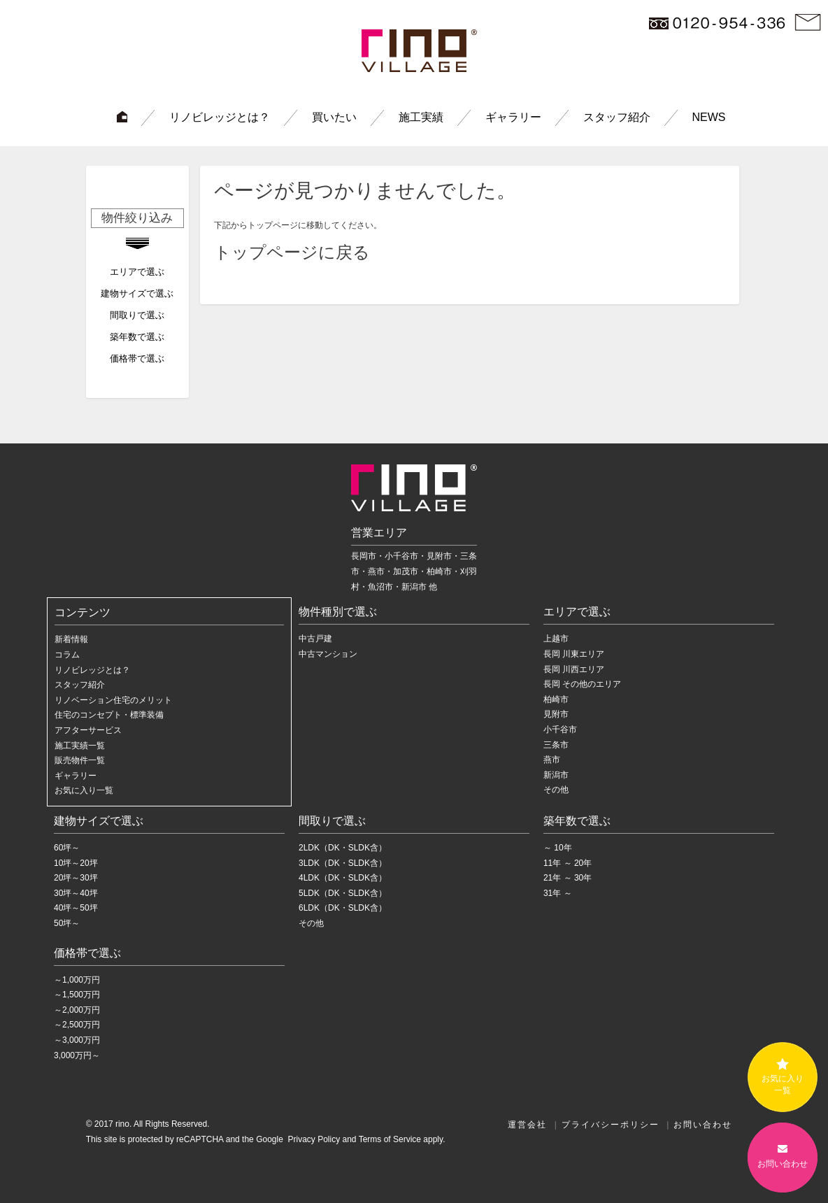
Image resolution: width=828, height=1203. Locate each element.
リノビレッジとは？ (219, 117)
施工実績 (421, 117)
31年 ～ (557, 893)
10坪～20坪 (76, 863)
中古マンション (328, 654)
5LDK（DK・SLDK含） (343, 893)
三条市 (556, 745)
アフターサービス (88, 730)
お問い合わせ (702, 1125)
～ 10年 (557, 848)
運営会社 (527, 1125)
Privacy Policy (312, 1139)
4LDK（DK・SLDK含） (343, 878)
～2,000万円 (77, 1010)
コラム (67, 655)
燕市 (551, 759)
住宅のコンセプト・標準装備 (109, 715)
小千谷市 (560, 729)
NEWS (709, 117)
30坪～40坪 (76, 893)
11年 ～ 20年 (567, 863)
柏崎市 (556, 699)
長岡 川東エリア (573, 654)
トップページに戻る (292, 252)
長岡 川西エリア (573, 669)
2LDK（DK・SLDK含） (343, 848)
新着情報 (71, 639)
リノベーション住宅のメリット (113, 700)
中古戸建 (315, 638)
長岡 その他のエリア (582, 684)
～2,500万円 (77, 1025)
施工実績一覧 (80, 745)
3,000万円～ (77, 1055)
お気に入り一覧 (84, 790)
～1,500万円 (77, 994)
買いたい (334, 117)
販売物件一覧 (80, 760)
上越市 (556, 638)
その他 (556, 790)
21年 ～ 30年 (567, 878)
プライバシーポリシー (610, 1125)
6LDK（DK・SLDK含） (343, 908)
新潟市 (556, 775)
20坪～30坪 (76, 878)
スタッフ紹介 (616, 117)
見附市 (556, 714)
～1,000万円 (77, 980)
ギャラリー (513, 117)
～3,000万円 (77, 1040)
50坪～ (67, 923)
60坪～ (67, 848)
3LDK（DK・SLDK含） (343, 863)
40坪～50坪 (76, 908)
